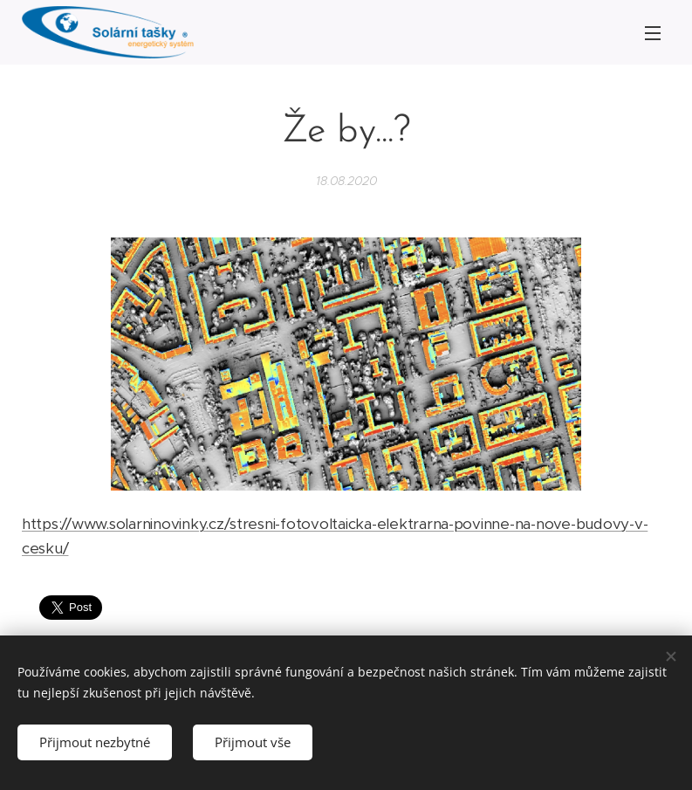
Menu (653, 33)
